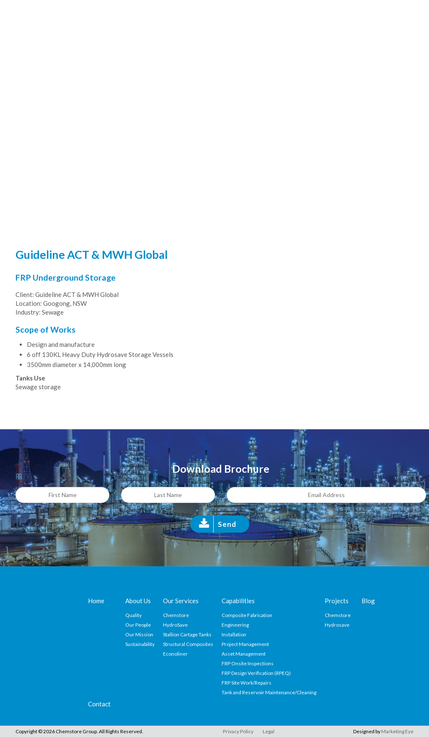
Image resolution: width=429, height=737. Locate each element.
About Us (138, 600)
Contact (99, 704)
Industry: (28, 312)
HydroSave (175, 625)
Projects (337, 600)
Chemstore (176, 615)
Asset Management (244, 654)
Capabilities (238, 600)
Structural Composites (188, 644)
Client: (25, 294)
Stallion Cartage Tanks (187, 634)
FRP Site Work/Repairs (246, 683)
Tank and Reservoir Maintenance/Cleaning (269, 692)
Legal (268, 731)
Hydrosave (337, 625)
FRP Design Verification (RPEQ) (256, 673)
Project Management (245, 644)
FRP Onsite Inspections (248, 663)
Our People (138, 625)
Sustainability (140, 644)
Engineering (235, 625)
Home (96, 600)
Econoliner (175, 654)
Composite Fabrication (247, 615)
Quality (133, 615)
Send (227, 524)
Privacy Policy (238, 731)
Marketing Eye (397, 731)
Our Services (181, 600)
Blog (368, 600)
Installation (234, 634)
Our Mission (139, 634)
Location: (29, 303)
